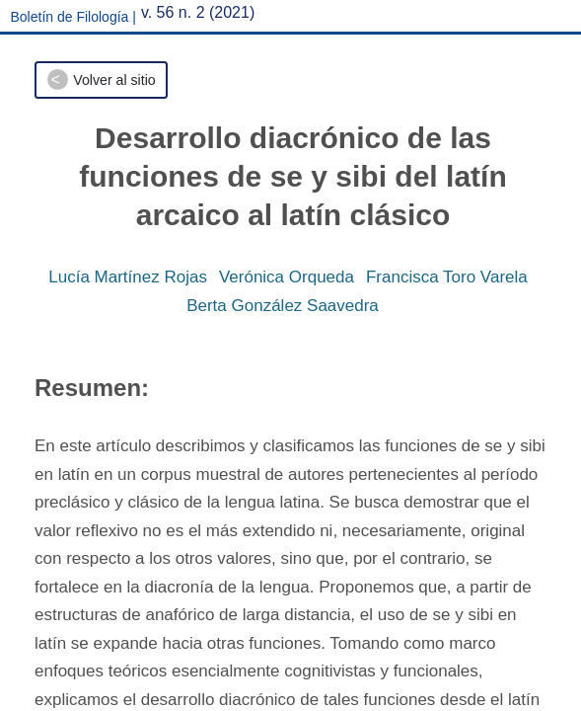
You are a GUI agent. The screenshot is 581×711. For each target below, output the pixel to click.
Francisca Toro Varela (447, 277)
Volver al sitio (114, 80)
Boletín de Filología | (73, 17)
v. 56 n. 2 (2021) (197, 12)
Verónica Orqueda (286, 277)
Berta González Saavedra (282, 305)
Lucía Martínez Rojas (127, 277)
